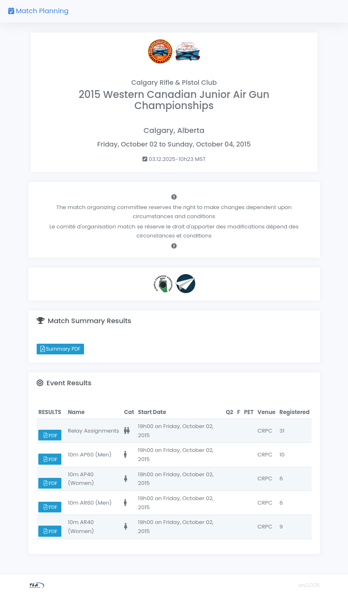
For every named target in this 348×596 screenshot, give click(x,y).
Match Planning (38, 11)
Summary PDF (60, 348)
